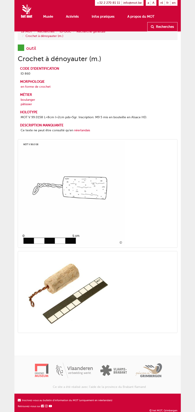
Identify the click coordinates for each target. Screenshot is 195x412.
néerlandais (82, 130)
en (173, 2)
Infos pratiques (103, 17)
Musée (48, 17)
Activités (72, 17)
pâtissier (26, 104)
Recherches (162, 27)
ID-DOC (65, 31)
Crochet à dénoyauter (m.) (44, 36)
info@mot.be (132, 2)
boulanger (28, 99)
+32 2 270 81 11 (108, 2)
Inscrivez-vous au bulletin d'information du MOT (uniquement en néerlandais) (65, 400)
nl (161, 2)
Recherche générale (91, 31)
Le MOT (26, 31)
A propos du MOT (140, 17)
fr (167, 2)
